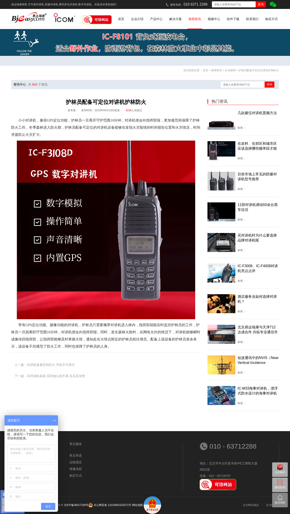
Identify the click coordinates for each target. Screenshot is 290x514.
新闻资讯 (194, 19)
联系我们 (252, 19)
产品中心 (156, 19)
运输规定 (75, 462)
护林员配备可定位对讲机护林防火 (259, 70)
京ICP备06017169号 (76, 505)
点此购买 (280, 472)
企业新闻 (230, 70)
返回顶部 (280, 502)
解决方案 (175, 19)
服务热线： (188, 4)
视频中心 (214, 19)
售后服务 (75, 444)
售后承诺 (75, 455)
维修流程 (75, 469)
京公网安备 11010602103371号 (112, 505)
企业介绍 (137, 19)
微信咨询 (280, 487)
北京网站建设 (251, 505)
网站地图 (137, 505)
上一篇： (44, 365)
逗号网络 (271, 505)
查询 (269, 84)
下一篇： (49, 376)
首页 (121, 19)
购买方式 (271, 19)
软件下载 (233, 19)
